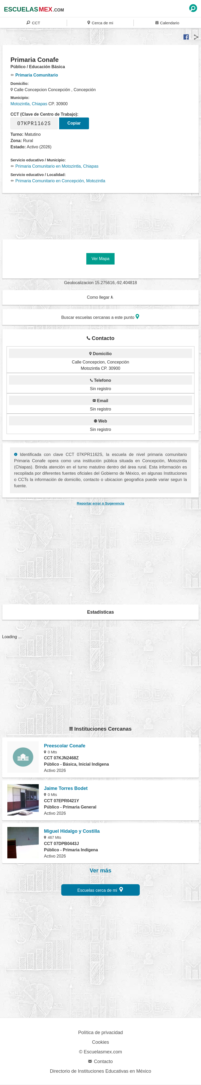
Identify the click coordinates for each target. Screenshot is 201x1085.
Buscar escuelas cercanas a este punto (100, 316)
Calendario (167, 22)
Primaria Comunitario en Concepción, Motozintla (57, 181)
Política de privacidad (100, 1032)
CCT (33, 22)
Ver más (100, 870)
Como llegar (100, 297)
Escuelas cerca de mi (100, 889)
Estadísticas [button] (100, 612)
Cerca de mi (100, 22)
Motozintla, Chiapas (28, 104)
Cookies (100, 1042)
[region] (100, 213)
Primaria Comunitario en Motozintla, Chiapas (54, 166)
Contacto (100, 1061)
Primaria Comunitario (34, 75)
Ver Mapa (100, 258)
